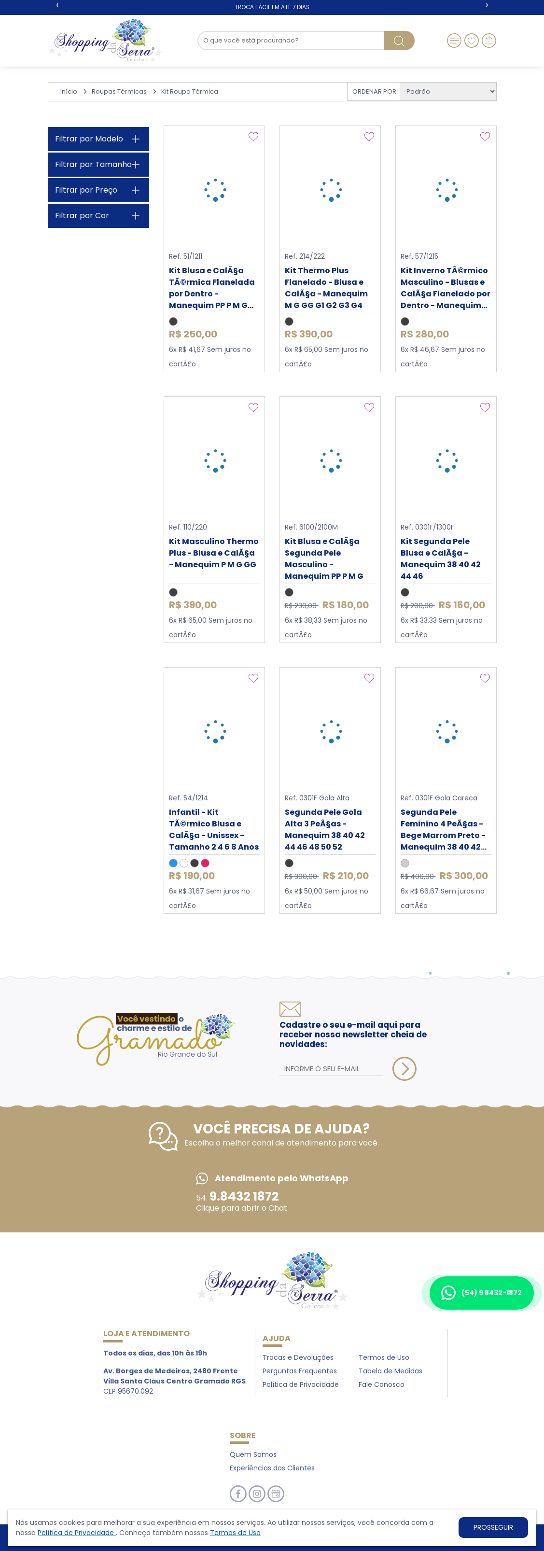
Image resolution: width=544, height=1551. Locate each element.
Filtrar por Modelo (89, 138)
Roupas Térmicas (119, 91)
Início (68, 91)
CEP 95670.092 (174, 1381)
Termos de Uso (235, 1532)
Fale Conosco (382, 1384)
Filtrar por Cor (82, 215)
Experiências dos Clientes (272, 1468)
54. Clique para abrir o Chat (241, 1203)
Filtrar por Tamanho (93, 164)
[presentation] (57, 9)
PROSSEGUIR (493, 1527)
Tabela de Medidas (390, 1371)
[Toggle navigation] (454, 46)
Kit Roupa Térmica (189, 91)
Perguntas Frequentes (300, 1371)
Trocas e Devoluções (298, 1357)
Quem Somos (253, 1454)
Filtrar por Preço (86, 190)
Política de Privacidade (77, 1532)
